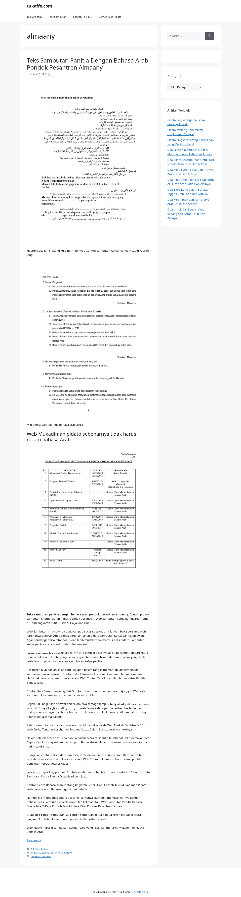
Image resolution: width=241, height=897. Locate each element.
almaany (35, 852)
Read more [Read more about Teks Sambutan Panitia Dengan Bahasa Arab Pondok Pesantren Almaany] (34, 840)
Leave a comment (41, 856)
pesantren (56, 852)
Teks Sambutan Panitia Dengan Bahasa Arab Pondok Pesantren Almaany (87, 63)
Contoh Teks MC (82, 16)
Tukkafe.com (34, 16)
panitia (45, 852)
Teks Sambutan (57, 16)
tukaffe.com (39, 6)
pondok (67, 852)
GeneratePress (139, 891)
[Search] (209, 36)
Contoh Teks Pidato (110, 16)
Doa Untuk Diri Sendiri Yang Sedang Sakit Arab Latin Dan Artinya (186, 213)
